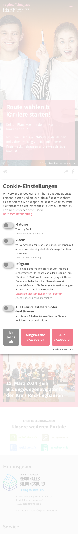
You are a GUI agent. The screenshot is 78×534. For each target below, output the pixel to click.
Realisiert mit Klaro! (63, 349)
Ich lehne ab (11, 337)
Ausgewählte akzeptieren (35, 337)
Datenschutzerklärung (17, 214)
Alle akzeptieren (62, 337)
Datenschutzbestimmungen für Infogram (38, 293)
